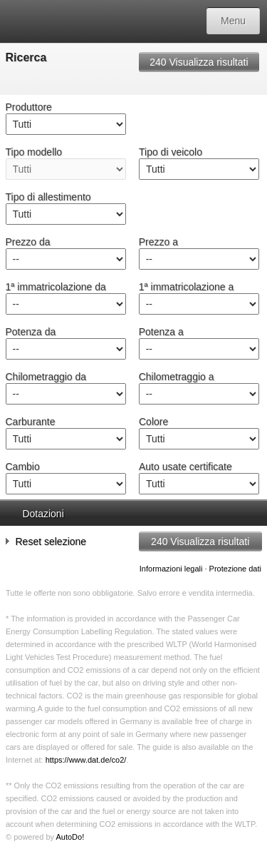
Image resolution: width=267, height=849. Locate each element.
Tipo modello (34, 152)
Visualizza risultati (199, 62)
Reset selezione (46, 541)
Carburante (31, 421)
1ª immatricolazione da (56, 287)
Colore (153, 421)
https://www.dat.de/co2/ (86, 760)
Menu (233, 20)
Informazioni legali (171, 568)
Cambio (23, 466)
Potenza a (161, 331)
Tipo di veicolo (170, 152)
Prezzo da (28, 242)
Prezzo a (158, 242)
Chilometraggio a (176, 376)
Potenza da (31, 331)
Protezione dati (235, 568)
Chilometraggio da (46, 376)
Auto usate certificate (185, 466)
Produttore (29, 107)
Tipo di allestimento (48, 197)
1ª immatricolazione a (186, 287)
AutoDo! (70, 837)
